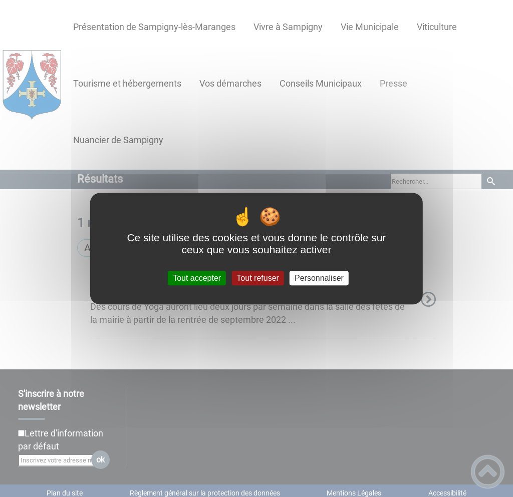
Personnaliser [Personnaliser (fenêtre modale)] (319, 278)
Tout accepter (197, 278)
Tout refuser (257, 278)
